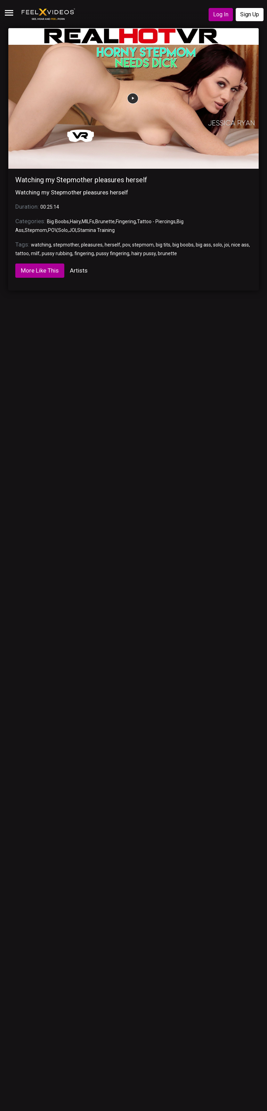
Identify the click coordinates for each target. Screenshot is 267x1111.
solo (217, 245)
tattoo (22, 253)
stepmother (66, 245)
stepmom (143, 245)
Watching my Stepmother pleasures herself (81, 180)
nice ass (240, 245)
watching (41, 245)
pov (126, 245)
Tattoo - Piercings (156, 221)
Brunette (105, 221)
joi (226, 245)
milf (35, 253)
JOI (72, 230)
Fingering (126, 221)
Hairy (75, 221)
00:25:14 (49, 207)
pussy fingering (112, 253)
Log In (220, 14)
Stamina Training (96, 230)
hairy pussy (143, 253)
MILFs (88, 221)
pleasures (92, 245)
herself (112, 245)
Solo (63, 230)
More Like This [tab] (40, 270)
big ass (203, 245)
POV (52, 230)
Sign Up (249, 14)
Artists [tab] (79, 270)
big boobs (183, 245)
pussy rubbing (57, 253)
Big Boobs (58, 221)
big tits (163, 245)
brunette (167, 253)
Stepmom (36, 230)
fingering (84, 253)
